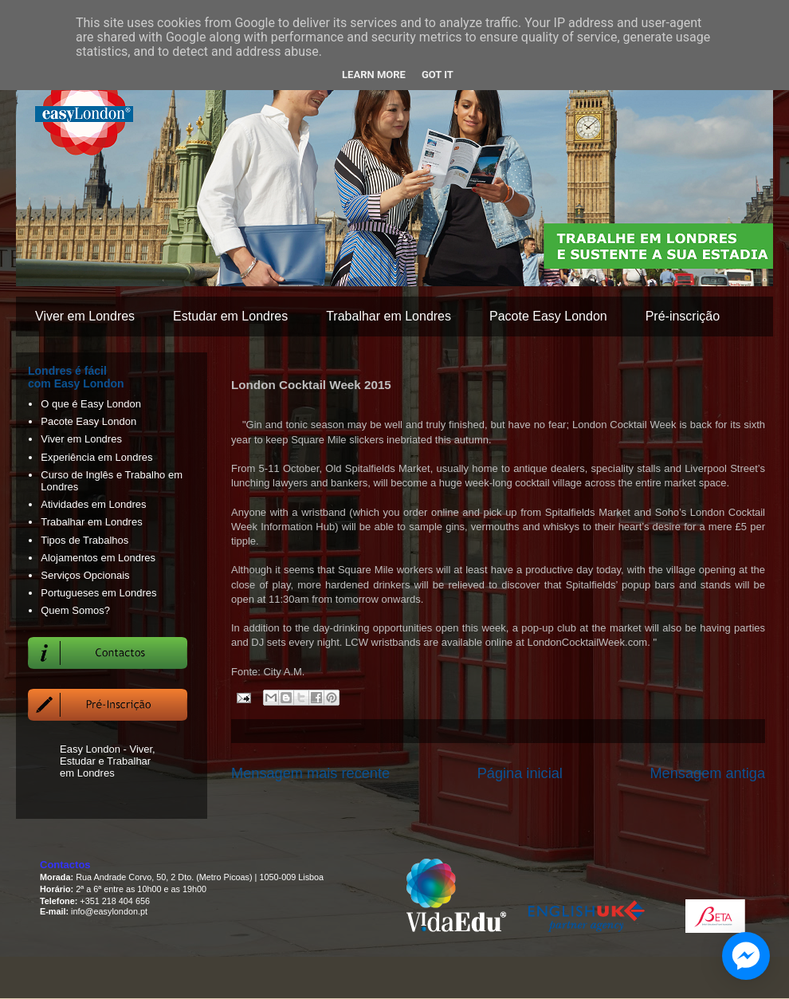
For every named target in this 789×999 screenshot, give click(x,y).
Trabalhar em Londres (388, 316)
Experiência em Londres (96, 457)
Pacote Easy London (548, 316)
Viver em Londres (85, 316)
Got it (437, 75)
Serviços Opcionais (85, 575)
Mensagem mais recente (310, 773)
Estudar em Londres (230, 316)
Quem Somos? (75, 610)
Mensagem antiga (707, 773)
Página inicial (520, 773)
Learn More (374, 75)
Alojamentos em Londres (98, 558)
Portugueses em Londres (98, 593)
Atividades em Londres (93, 504)
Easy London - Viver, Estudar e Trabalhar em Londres (107, 761)
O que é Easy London (91, 404)
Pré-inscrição (683, 316)
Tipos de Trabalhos (84, 540)
